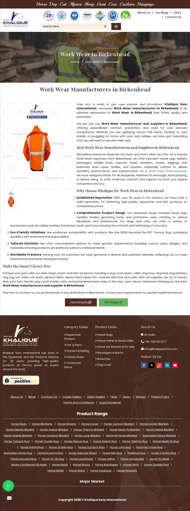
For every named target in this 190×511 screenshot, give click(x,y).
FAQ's (177, 12)
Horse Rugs (104, 335)
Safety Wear (74, 357)
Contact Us (173, 17)
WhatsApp (113, 302)
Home (75, 62)
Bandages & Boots (109, 353)
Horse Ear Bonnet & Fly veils (115, 347)
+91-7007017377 (155, 342)
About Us (143, 12)
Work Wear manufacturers (168, 171)
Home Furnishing (76, 351)
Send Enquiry (81, 302)
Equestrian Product (72, 337)
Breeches (102, 359)
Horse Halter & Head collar (114, 341)
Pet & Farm (73, 345)
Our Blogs (161, 12)
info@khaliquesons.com (160, 349)
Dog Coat (103, 365)
